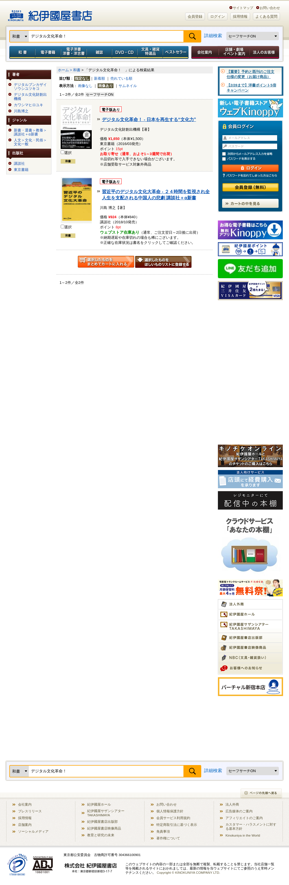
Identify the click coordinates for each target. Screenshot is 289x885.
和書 (21, 52)
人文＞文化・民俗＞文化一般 (30, 142)
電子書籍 (48, 52)
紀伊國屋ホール (99, 804)
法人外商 (232, 804)
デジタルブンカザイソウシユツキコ (30, 87)
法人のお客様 (265, 52)
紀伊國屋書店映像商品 (104, 828)
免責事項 (163, 831)
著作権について (168, 838)
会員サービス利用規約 (173, 818)
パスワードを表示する (253, 159)
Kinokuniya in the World (242, 835)
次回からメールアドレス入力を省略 (253, 154)
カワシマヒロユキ (28, 105)
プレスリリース (30, 811)
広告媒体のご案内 (239, 811)
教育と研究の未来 (100, 835)
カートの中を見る (250, 203)
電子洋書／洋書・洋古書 (73, 52)
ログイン (217, 16)
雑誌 (99, 52)
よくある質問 (266, 16)
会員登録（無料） (250, 187)
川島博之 (21, 111)
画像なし (85, 86)
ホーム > (65, 70)
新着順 (99, 78)
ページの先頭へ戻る (261, 793)
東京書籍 (21, 170)
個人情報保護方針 (169, 811)
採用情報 (240, 16)
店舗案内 (25, 824)
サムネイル (128, 86)
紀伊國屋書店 (50, 13)
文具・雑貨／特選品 (150, 52)
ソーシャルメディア (33, 831)
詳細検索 (213, 35)
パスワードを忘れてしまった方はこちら (250, 175)
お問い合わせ (270, 8)
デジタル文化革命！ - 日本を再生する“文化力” (149, 119)
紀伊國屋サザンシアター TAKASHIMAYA (105, 813)
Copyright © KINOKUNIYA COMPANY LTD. (188, 872)
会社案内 (204, 52)
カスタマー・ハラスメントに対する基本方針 (250, 826)
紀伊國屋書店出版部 (102, 821)
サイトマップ (243, 8)
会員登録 (195, 16)
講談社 (19, 164)
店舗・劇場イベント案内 (234, 52)
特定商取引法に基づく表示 (176, 824)
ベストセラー (176, 52)
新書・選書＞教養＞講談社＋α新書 (30, 132)
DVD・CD (124, 52)
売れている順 (121, 78)
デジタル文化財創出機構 (30, 97)
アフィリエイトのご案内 (244, 818)
